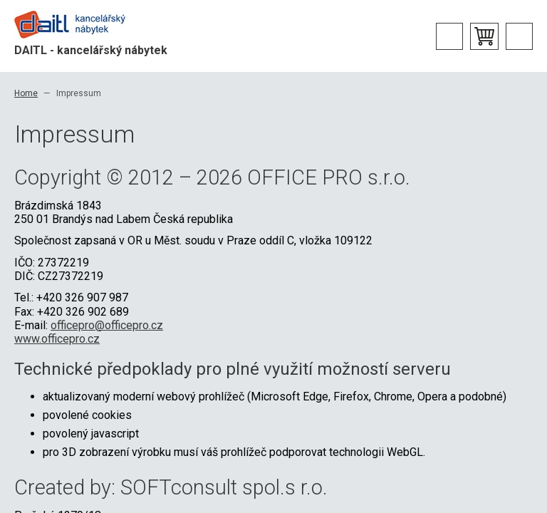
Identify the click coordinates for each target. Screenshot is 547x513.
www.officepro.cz (57, 339)
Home (26, 93)
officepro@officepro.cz (107, 325)
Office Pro (85, 25)
